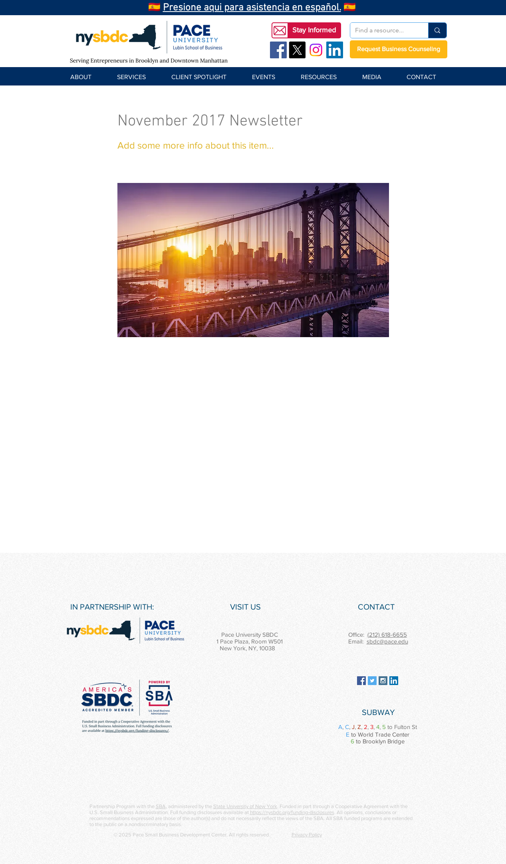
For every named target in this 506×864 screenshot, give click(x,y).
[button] (314, 30)
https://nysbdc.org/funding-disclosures (292, 812)
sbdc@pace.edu (387, 641)
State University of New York (245, 806)
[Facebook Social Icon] (278, 50)
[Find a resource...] (383, 30)
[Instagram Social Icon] (383, 680)
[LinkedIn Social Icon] (334, 50)
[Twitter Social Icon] (372, 680)
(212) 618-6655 (387, 634)
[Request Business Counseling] (398, 49)
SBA (161, 806)
